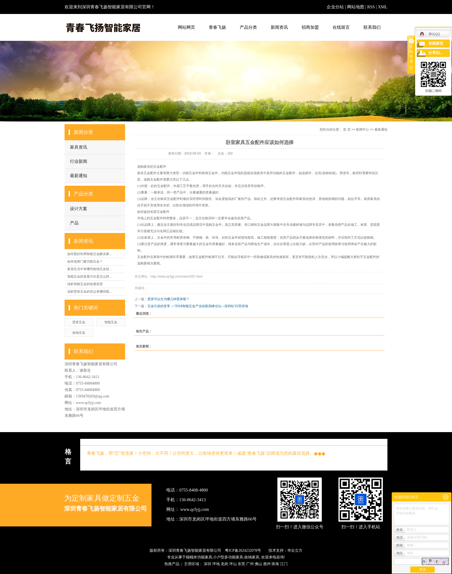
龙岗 (224, 564)
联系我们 (372, 27)
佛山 (258, 564)
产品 (74, 223)
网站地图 (356, 7)
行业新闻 (78, 161)
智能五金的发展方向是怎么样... (89, 276)
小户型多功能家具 (228, 557)
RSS (371, 7)
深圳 (207, 564)
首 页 (346, 129)
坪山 (233, 564)
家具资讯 (78, 147)
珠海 (275, 564)
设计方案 (78, 208)
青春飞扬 (217, 27)
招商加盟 (310, 27)
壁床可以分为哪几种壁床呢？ (168, 299)
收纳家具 (251, 557)
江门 (284, 564)
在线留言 (341, 27)
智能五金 (110, 322)
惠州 (267, 564)
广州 (250, 564)
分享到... (435, 53)
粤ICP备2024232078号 (243, 550)
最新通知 (78, 175)
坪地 (216, 564)
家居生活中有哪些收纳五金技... (89, 269)
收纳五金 (78, 333)
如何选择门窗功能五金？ (85, 261)
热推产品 (171, 564)
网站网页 (186, 27)
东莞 (241, 564)
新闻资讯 (279, 27)
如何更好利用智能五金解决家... (89, 254)
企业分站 (335, 7)
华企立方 (294, 550)
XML (382, 7)
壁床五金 (78, 322)
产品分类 (248, 27)
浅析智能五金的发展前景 (85, 284)
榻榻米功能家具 (199, 557)
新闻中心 (362, 129)
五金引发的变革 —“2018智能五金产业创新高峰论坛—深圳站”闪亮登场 (197, 306)
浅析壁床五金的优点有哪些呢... (89, 291)
